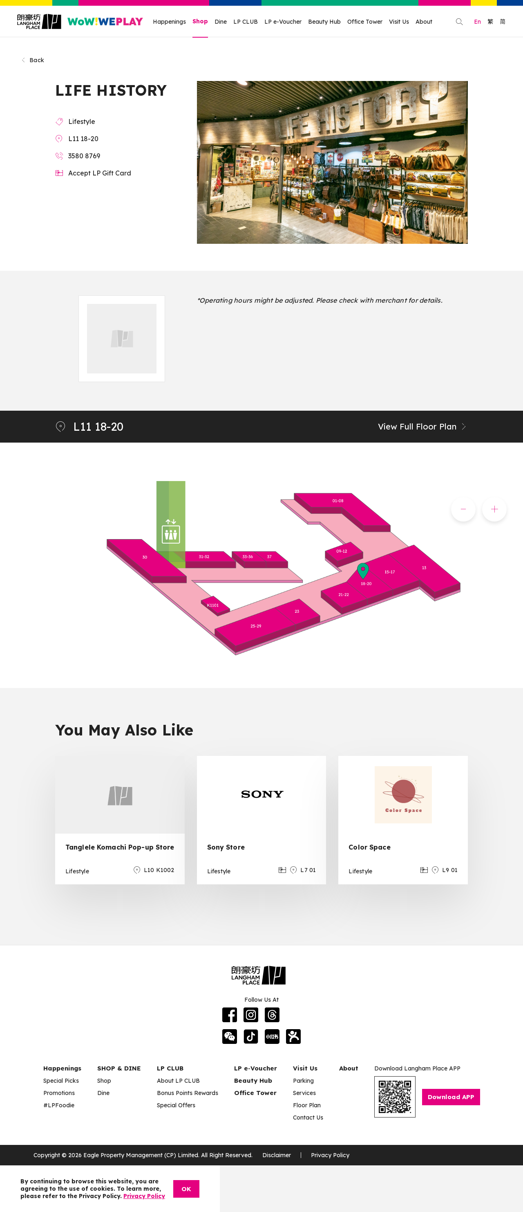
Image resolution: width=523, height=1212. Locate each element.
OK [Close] (186, 1189)
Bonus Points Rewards (187, 1093)
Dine (221, 21)
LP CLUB (245, 21)
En (477, 21)
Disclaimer (276, 1155)
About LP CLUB (178, 1080)
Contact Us (308, 1117)
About (424, 21)
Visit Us (399, 21)
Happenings (169, 21)
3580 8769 (84, 156)
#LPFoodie (58, 1105)
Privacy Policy (330, 1155)
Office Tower (364, 21)
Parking (303, 1080)
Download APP (451, 1097)
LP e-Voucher (283, 21)
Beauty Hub (324, 21)
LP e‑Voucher (255, 1068)
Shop (200, 21)
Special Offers (176, 1105)
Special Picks (61, 1080)
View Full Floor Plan (423, 426)
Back (32, 60)
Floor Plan (307, 1105)
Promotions (59, 1093)
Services (304, 1093)
